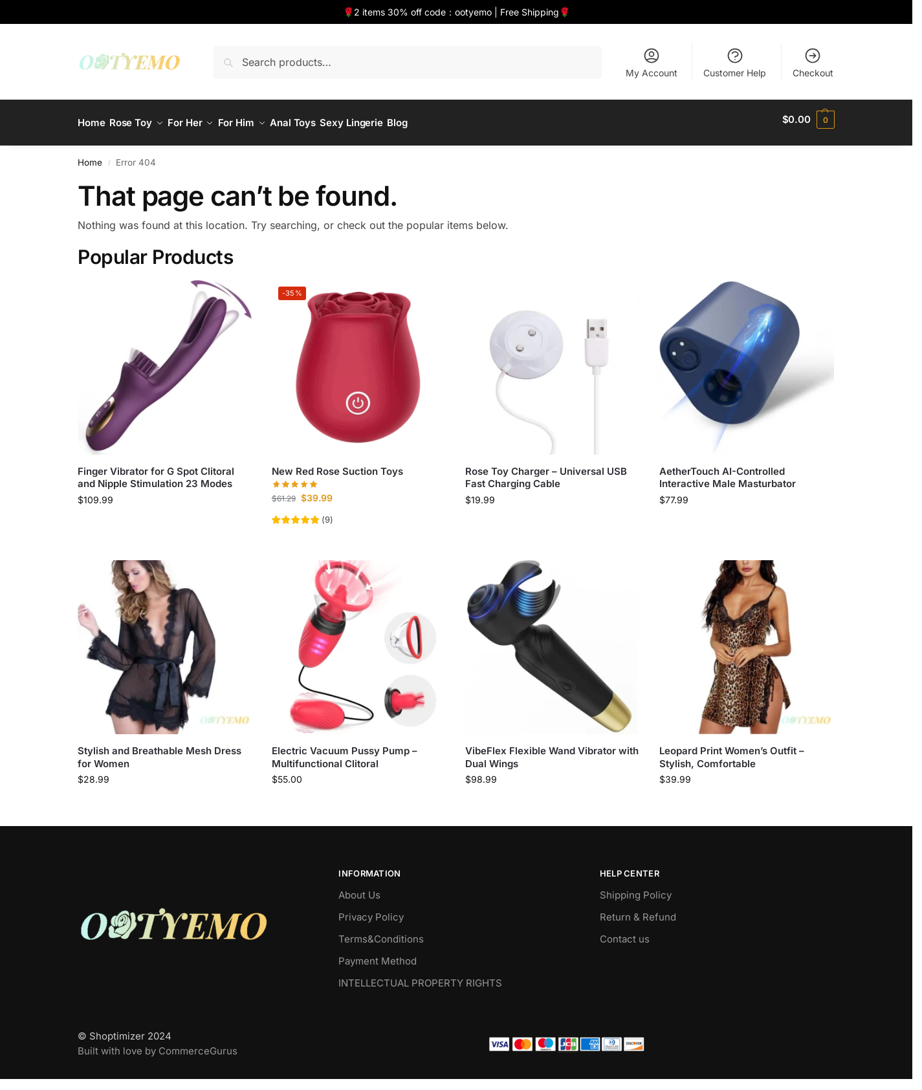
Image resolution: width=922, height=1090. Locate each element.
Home (90, 156)
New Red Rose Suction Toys (337, 464)
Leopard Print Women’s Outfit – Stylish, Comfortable (731, 750)
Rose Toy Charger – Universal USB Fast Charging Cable (546, 470)
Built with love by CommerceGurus (157, 1044)
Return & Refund (638, 910)
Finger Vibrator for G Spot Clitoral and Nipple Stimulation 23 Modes (156, 470)
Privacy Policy (371, 910)
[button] (808, 119)
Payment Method (377, 954)
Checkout (813, 62)
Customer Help (734, 62)
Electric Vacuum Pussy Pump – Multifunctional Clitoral (344, 750)
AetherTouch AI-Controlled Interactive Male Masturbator (727, 470)
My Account (651, 62)
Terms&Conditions (381, 932)
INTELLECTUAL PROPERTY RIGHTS (420, 976)
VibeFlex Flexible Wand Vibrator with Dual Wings (552, 750)
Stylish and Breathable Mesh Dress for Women (159, 750)
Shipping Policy (636, 888)
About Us (359, 888)
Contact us (625, 932)
